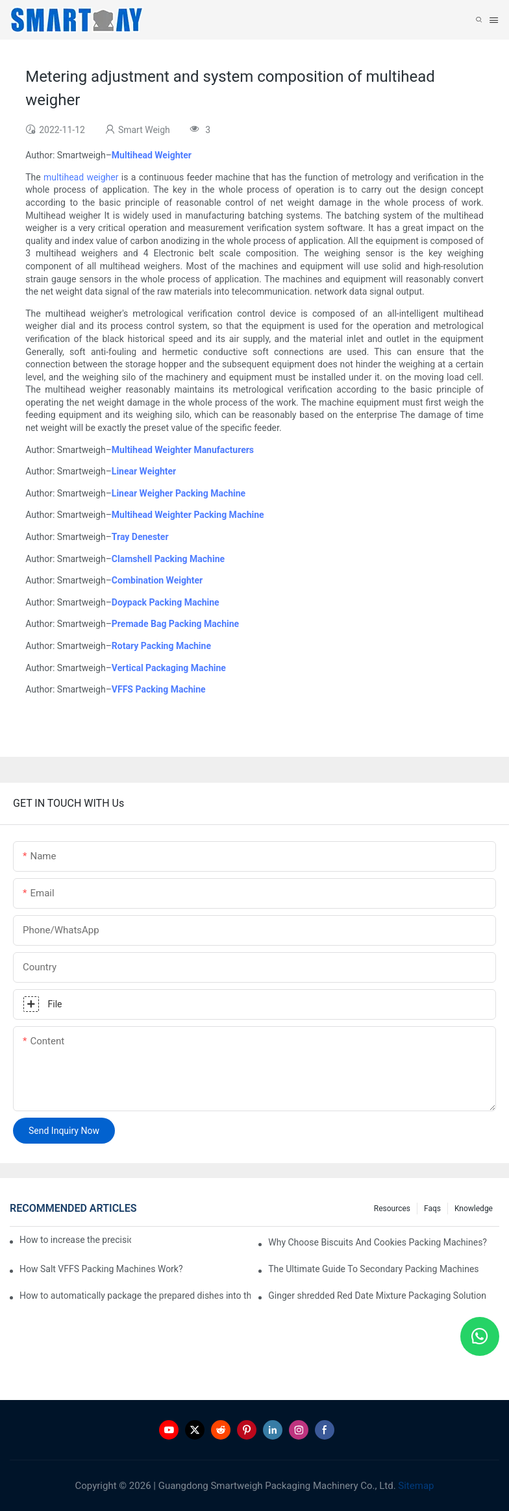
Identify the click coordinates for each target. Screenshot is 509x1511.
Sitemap (415, 1486)
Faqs (432, 1208)
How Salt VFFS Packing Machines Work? (101, 1269)
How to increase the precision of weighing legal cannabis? (75, 1240)
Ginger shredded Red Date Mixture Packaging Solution (377, 1295)
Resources (392, 1208)
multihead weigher (80, 177)
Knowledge (473, 1208)
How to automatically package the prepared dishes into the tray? (135, 1295)
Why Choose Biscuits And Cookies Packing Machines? (377, 1242)
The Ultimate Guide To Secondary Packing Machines (373, 1269)
